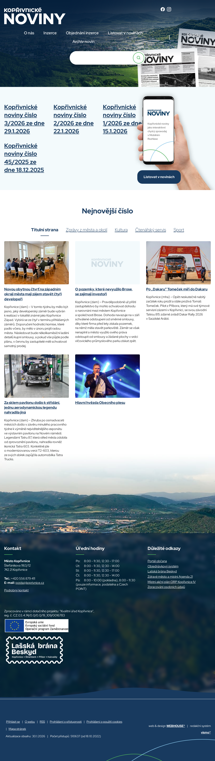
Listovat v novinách (125, 33)
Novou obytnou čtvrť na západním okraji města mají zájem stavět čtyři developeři (33, 294)
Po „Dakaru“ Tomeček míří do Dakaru (176, 289)
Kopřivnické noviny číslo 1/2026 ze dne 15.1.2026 (122, 119)
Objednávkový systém (163, 566)
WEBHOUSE (175, 726)
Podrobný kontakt (16, 590)
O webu (30, 722)
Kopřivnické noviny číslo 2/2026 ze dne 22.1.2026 (74, 119)
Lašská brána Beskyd (162, 571)
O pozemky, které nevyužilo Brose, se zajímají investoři (103, 291)
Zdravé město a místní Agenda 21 (170, 577)
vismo (206, 732)
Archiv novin (83, 41)
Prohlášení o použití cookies (104, 722)
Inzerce (50, 33)
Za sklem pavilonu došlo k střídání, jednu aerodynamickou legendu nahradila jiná (32, 407)
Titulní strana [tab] (44, 230)
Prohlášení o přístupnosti (66, 722)
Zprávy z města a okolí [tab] (86, 230)
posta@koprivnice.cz (30, 583)
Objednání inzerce (82, 33)
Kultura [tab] (121, 230)
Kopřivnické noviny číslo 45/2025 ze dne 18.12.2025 (24, 158)
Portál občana (157, 561)
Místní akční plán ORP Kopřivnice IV (172, 582)
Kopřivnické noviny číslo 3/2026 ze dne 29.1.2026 (24, 119)
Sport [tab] (179, 230)
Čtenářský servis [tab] (150, 230)
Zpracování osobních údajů (166, 587)
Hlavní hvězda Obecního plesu (100, 402)
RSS (42, 722)
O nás (29, 33)
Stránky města (194, 37)
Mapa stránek (17, 729)
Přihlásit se (13, 722)
